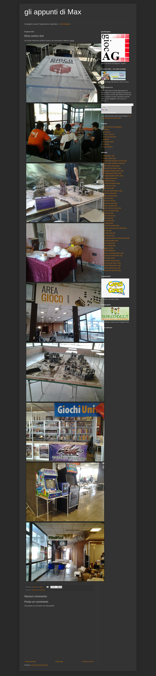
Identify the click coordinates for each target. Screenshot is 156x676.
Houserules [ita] (108, 218)
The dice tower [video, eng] (112, 263)
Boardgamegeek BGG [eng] (112, 173)
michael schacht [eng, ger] (111, 268)
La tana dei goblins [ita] (110, 241)
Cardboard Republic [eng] (111, 183)
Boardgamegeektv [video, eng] (113, 176)
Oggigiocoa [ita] (108, 248)
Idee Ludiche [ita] (108, 220)
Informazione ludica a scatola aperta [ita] (116, 238)
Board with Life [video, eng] (112, 168)
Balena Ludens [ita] (109, 158)
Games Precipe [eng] (110, 196)
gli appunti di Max (52, 12)
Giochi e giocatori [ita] (110, 206)
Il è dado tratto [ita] (109, 233)
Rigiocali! (106, 139)
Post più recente (30, 661)
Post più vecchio (88, 661)
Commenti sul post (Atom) (39, 665)
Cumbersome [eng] (109, 186)
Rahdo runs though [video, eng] (113, 253)
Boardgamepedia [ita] (110, 178)
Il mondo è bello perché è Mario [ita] (114, 228)
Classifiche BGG (108, 142)
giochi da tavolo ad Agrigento (112, 127)
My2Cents (42, 590)
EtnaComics (34, 590)
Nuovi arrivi (106, 132)
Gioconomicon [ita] (109, 216)
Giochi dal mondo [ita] (110, 203)
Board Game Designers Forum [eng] (115, 161)
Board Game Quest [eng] (111, 166)
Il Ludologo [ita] (108, 223)
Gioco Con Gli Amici (109, 137)
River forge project (109, 258)
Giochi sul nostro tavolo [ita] (112, 208)
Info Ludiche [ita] (108, 236)
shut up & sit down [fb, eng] (112, 270)
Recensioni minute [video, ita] (112, 255)
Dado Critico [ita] (108, 188)
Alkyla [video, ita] (108, 156)
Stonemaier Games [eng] (111, 260)
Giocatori (106, 129)
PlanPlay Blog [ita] (109, 250)
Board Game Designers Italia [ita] (114, 163)
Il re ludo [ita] (107, 230)
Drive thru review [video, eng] (112, 191)
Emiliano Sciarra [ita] (109, 193)
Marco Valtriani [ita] (109, 245)
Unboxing (106, 144)
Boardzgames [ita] (109, 181)
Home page (59, 661)
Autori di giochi (108, 147)
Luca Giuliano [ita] (109, 243)
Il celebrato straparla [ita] (111, 225)
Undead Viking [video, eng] (111, 265)
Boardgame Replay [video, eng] (113, 171)
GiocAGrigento (65, 24)
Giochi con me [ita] (109, 201)
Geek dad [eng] (108, 198)
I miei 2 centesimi (108, 134)
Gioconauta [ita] (108, 213)
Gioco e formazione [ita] (110, 211)
